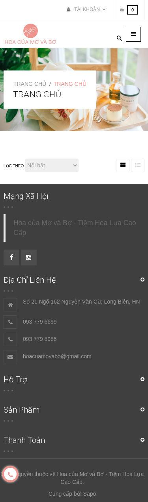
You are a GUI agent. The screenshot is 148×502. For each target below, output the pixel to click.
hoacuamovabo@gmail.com (57, 356)
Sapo (89, 494)
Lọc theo (14, 166)
